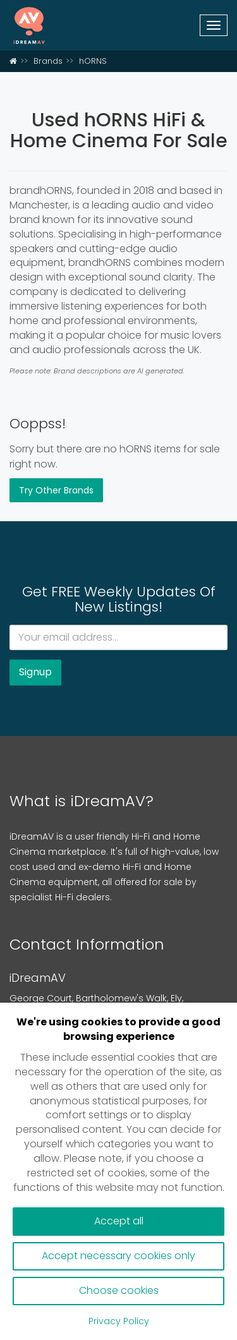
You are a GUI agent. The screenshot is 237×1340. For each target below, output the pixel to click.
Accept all (118, 1221)
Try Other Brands (56, 490)
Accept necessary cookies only (118, 1255)
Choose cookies (119, 1290)
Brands (48, 61)
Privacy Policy (118, 1321)
